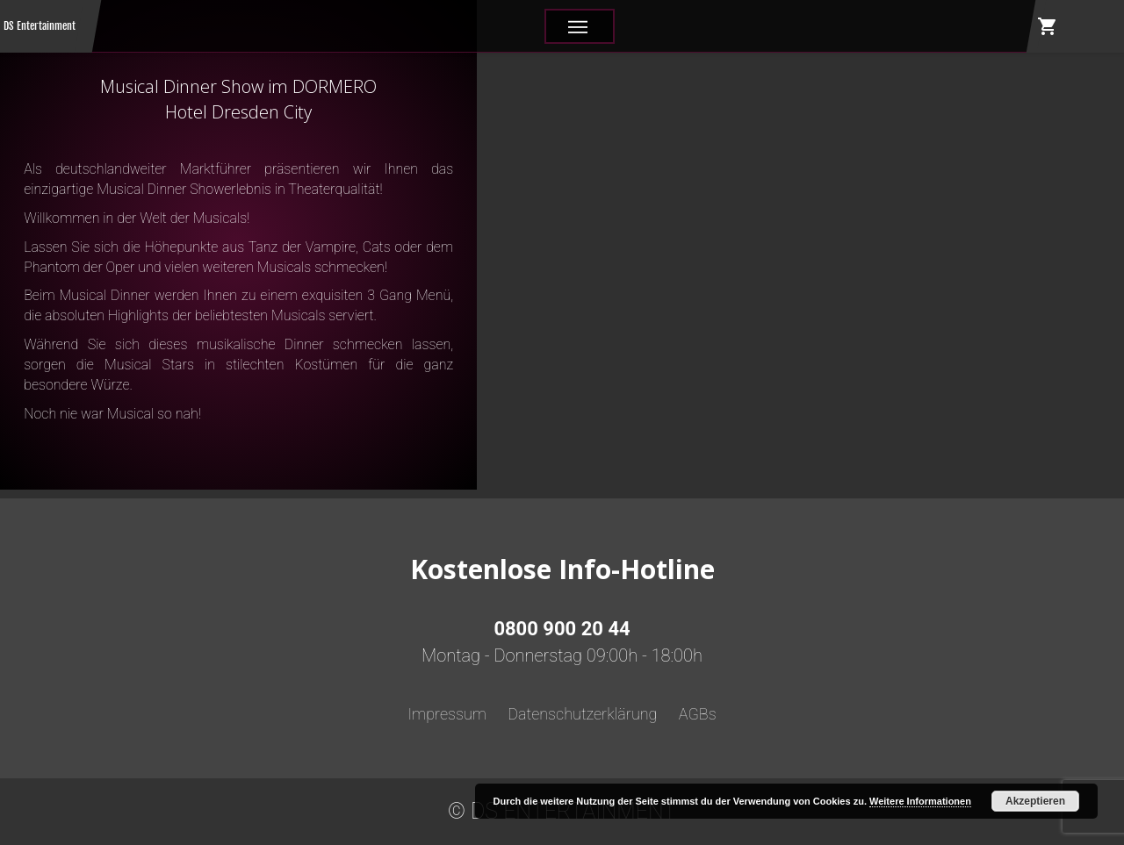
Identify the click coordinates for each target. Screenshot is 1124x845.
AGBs (698, 714)
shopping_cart (1047, 26)
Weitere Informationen (920, 801)
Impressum (446, 714)
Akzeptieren (1035, 801)
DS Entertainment (40, 25)
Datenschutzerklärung (582, 714)
